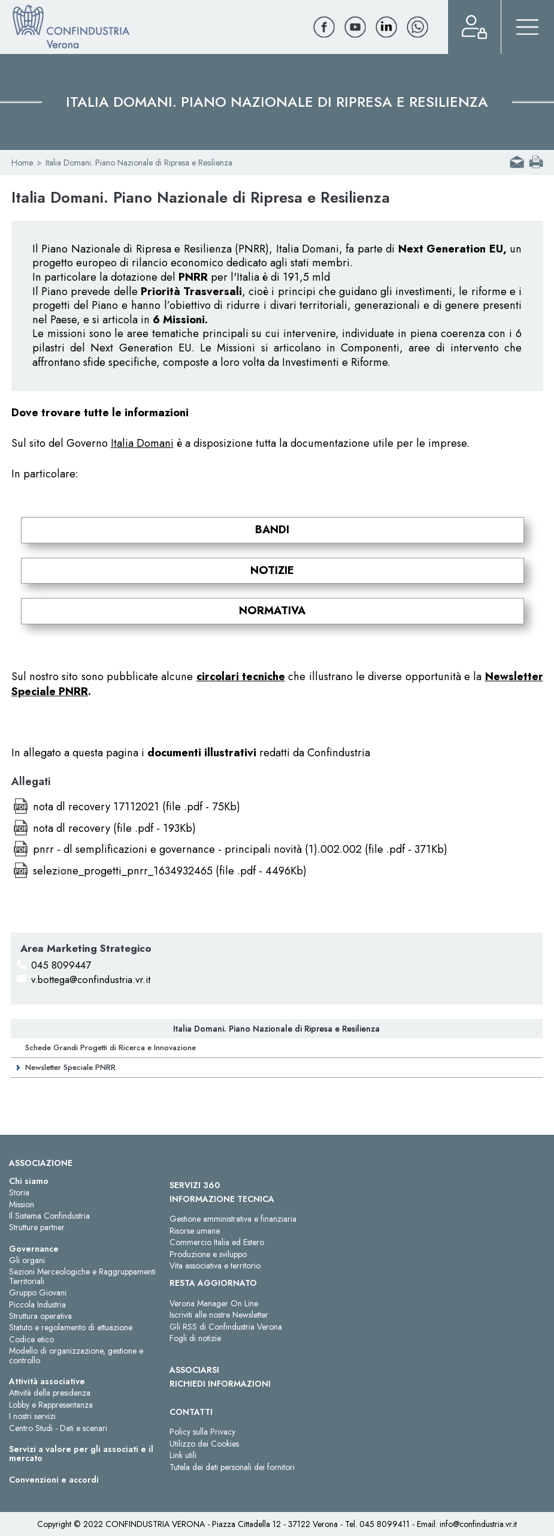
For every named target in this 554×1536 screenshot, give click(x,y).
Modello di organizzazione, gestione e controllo (76, 1355)
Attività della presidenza (49, 1393)
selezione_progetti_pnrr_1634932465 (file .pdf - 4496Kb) (170, 871)
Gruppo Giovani (37, 1292)
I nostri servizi (32, 1416)
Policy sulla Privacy (202, 1432)
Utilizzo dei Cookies (204, 1444)
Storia (19, 1192)
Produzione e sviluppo (208, 1254)
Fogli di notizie (195, 1338)
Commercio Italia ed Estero (216, 1242)
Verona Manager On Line (213, 1303)
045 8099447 (61, 965)
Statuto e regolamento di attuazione (70, 1327)
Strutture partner (37, 1227)
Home (22, 163)
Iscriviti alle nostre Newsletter (218, 1315)
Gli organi (27, 1260)
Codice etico (31, 1339)
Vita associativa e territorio (215, 1266)
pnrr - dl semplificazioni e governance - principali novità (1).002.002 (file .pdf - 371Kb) (240, 849)
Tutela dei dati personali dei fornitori (232, 1467)
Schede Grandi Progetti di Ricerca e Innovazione (110, 1047)
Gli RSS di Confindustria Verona (225, 1327)
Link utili (182, 1455)
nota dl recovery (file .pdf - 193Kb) (114, 828)
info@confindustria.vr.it (478, 1524)
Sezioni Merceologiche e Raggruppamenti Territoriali (82, 1276)
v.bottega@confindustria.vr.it (90, 979)
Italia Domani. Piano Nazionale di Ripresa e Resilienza (276, 1029)
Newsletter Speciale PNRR (70, 1067)
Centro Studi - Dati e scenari (58, 1428)
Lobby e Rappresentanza (51, 1405)
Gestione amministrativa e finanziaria (232, 1219)
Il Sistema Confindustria (49, 1216)
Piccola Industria (37, 1304)
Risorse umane (194, 1231)
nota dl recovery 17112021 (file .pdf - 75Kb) (136, 806)
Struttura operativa (40, 1316)
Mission (21, 1204)
